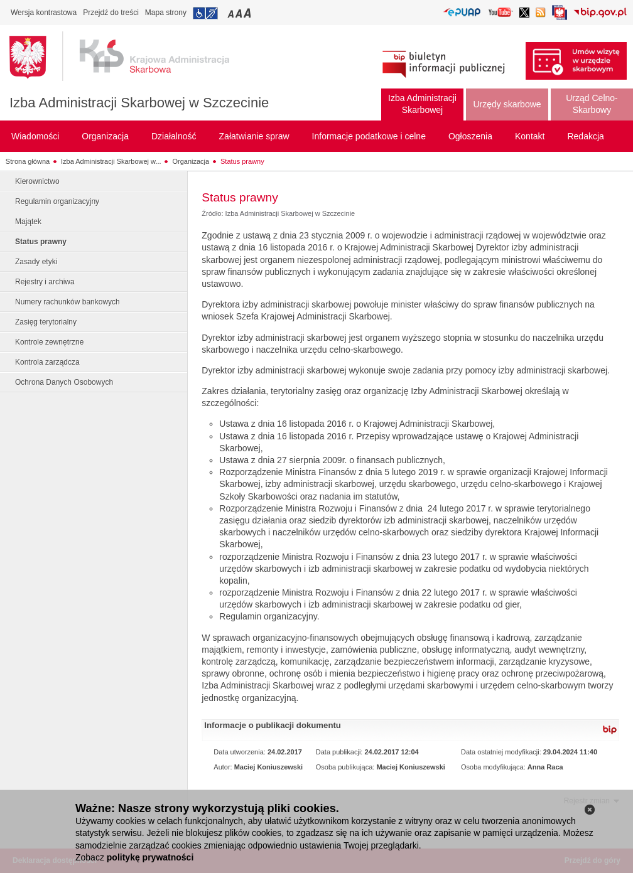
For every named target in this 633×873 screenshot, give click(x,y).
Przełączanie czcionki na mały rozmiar (231, 13)
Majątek (28, 221)
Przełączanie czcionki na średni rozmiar (239, 13)
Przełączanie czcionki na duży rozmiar (248, 13)
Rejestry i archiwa (45, 281)
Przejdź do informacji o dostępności (205, 13)
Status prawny (242, 161)
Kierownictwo (37, 181)
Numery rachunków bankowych (67, 301)
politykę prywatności (150, 857)
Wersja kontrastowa (44, 12)
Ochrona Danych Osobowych (64, 382)
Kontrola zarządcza (47, 362)
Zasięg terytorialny (46, 322)
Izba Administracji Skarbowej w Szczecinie (139, 103)
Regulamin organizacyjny (57, 201)
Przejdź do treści (111, 12)
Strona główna (28, 161)
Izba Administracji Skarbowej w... (111, 161)
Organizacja (190, 161)
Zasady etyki (36, 261)
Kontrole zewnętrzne (49, 342)
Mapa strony (166, 12)
